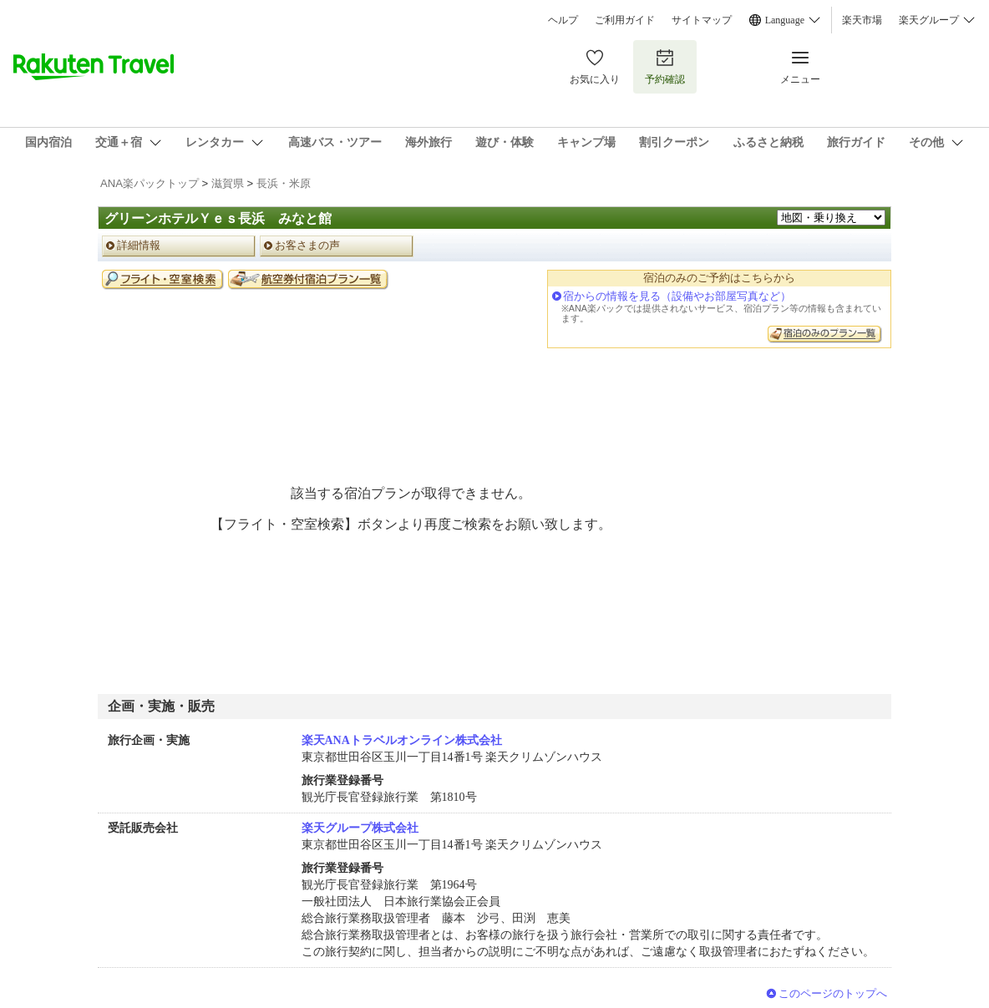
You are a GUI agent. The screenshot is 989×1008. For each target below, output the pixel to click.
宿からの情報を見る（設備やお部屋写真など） (677, 296)
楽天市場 (862, 20)
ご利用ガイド (625, 20)
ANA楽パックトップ (149, 183)
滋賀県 (227, 183)
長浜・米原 (283, 183)
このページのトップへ (833, 993)
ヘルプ (563, 20)
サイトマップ (702, 20)
